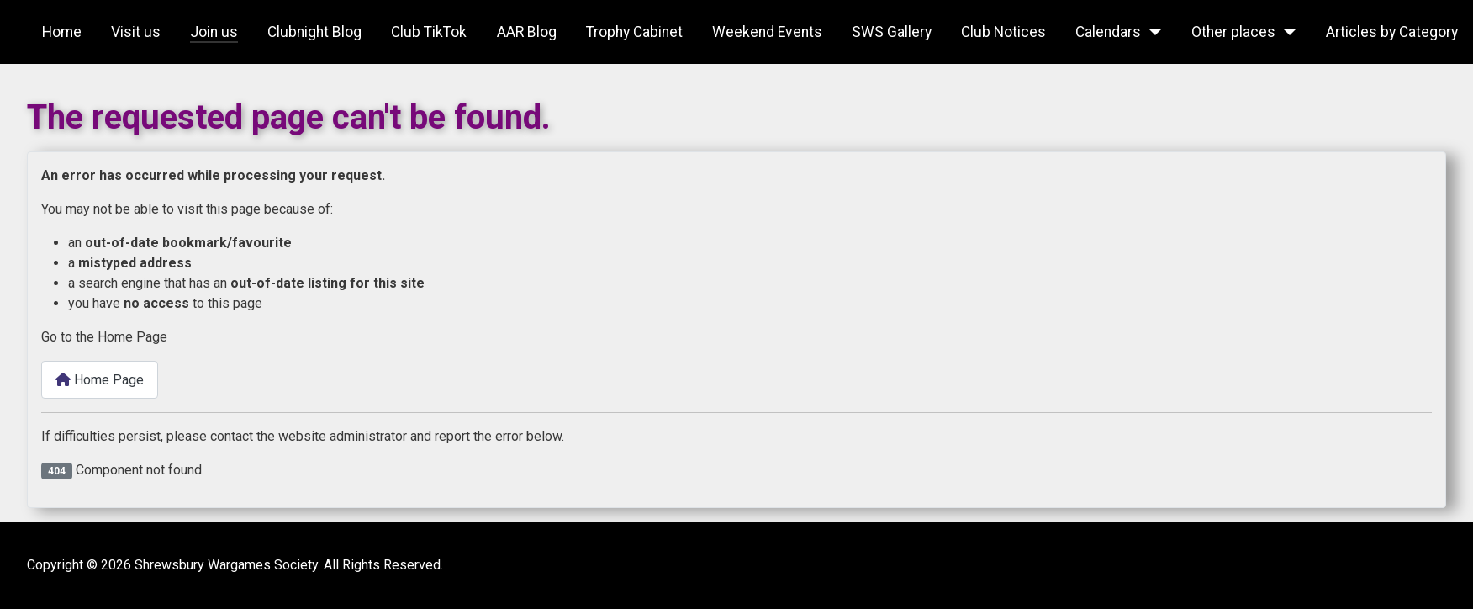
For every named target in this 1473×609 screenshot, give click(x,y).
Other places (1233, 32)
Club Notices (1003, 32)
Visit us (136, 32)
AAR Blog (527, 32)
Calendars (1108, 32)
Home (62, 32)
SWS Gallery (892, 32)
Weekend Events (767, 32)
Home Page (99, 380)
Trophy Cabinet (634, 32)
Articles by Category (1392, 32)
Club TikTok (429, 32)
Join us (214, 32)
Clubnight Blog (314, 32)
